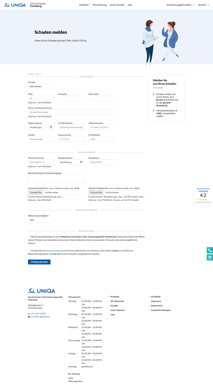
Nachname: (93, 94)
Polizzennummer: (36, 158)
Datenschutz (157, 306)
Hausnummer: (64, 135)
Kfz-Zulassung (99, 4)
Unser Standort (117, 4)
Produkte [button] (83, 5)
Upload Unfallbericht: (98, 188)
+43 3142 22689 (38, 313)
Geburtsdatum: (35, 123)
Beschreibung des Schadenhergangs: (45, 173)
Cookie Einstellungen (161, 310)
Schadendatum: (65, 158)
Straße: (31, 135)
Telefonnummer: (96, 123)
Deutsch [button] (202, 5)
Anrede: (31, 82)
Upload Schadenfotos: (38, 188)
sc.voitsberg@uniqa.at (40, 316)
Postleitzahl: (94, 135)
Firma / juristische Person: (40, 108)
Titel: (30, 94)
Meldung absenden (39, 262)
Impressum (156, 301)
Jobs (130, 4)
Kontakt (114, 306)
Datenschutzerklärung (52, 250)
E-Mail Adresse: (65, 123)
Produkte (115, 297)
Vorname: (62, 94)
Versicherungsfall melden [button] (179, 5)
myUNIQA (156, 297)
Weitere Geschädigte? (38, 215)
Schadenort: (94, 158)
